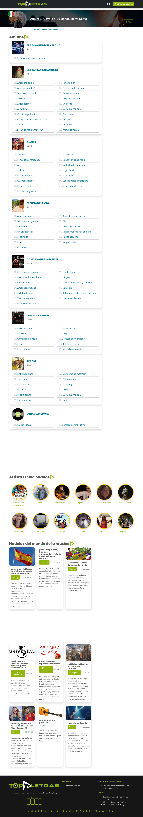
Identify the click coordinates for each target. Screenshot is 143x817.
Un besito (67, 103)
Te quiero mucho (71, 98)
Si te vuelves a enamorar (30, 129)
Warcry (15, 577)
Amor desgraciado (26, 287)
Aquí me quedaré (26, 88)
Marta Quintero (18, 673)
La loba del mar (25, 292)
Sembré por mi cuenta (73, 424)
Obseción (22, 247)
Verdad (66, 119)
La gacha (67, 333)
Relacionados (54, 29)
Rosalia (72, 727)
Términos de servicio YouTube (115, 802)
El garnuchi (68, 154)
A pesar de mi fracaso (73, 338)
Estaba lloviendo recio (73, 159)
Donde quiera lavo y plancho (77, 282)
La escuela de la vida (73, 226)
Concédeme (68, 114)
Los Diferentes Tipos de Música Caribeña (77, 564)
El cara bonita (24, 394)
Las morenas (23, 226)
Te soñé (21, 98)
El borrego (67, 384)
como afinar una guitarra (47, 721)
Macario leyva (24, 424)
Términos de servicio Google (114, 804)
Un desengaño (24, 175)
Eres (19, 343)
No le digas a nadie (72, 349)
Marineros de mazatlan (74, 373)
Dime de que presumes (74, 216)
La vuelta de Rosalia (77, 723)
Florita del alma (70, 236)
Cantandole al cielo (27, 338)
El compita (22, 236)
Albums (35, 29)
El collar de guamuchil (28, 191)
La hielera (67, 287)
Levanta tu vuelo (25, 328)
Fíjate (65, 221)
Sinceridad (67, 124)
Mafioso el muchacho (28, 303)
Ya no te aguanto (26, 298)
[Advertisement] (119, 68)
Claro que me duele (72, 108)
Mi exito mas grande (27, 221)
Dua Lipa (44, 562)
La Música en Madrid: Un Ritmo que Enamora (78, 666)
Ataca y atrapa (24, 216)
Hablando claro (25, 373)
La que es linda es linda (29, 277)
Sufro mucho (24, 400)
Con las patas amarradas (75, 180)
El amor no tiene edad (73, 88)
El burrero (67, 175)
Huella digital (69, 272)
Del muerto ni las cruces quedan (79, 292)
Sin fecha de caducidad (74, 165)
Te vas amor (68, 82)
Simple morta (69, 242)
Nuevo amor (68, 328)
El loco (20, 242)
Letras (44, 29)
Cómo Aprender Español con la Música (49, 662)
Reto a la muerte (71, 343)
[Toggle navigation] (12, 4)
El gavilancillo (69, 170)
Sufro (20, 124)
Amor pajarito (24, 103)
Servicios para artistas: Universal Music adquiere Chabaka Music (20, 664)
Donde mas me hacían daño (76, 231)
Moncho (72, 569)
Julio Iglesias (74, 672)
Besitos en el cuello (27, 93)
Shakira (15, 732)
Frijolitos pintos (25, 185)
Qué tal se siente (26, 180)
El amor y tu (23, 349)
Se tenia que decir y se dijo (31, 58)
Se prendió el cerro (72, 185)
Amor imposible (25, 82)
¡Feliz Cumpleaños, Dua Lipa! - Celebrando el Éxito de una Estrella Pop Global (50, 554)
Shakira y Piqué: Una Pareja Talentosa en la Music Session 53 (22, 725)
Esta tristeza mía (70, 93)
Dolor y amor (69, 379)
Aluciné (21, 154)
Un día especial (25, 231)
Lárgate (66, 277)
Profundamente (70, 129)
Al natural (22, 108)
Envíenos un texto (124, 4)
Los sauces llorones (72, 298)
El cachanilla (23, 384)
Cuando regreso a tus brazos (32, 119)
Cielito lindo (23, 282)
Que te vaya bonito (27, 114)
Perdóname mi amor (28, 272)
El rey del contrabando (29, 159)
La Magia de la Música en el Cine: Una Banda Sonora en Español (21, 571)
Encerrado (22, 333)
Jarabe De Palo (46, 669)
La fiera (66, 400)
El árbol (21, 170)
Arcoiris (21, 165)
